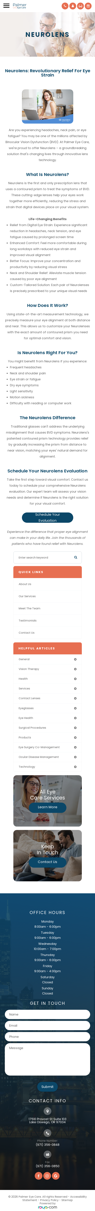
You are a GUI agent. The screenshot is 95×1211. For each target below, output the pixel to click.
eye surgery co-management (39, 747)
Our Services (27, 596)
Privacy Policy (49, 1200)
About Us (25, 584)
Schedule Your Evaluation (47, 517)
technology (27, 767)
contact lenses (29, 698)
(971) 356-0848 (47, 1145)
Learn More (47, 807)
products (25, 737)
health (23, 679)
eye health (26, 718)
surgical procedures (32, 728)
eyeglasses (26, 708)
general (24, 659)
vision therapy (29, 669)
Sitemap (67, 1200)
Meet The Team (29, 608)
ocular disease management (39, 757)
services (24, 688)
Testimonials (27, 621)
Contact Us (26, 633)
